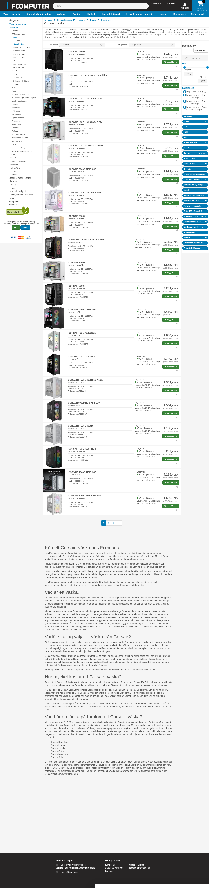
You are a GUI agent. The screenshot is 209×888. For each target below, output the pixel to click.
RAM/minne (16, 124)
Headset (15, 74)
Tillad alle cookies (183, 855)
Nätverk (13, 158)
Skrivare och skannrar (18, 161)
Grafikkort (15, 71)
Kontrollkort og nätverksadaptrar (24, 98)
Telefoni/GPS (15, 168)
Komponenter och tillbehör (21, 94)
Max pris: (203, 77)
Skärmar (15, 131)
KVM (14, 88)
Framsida (48, 20)
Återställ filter (200, 50)
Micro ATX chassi (19, 54)
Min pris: (187, 70)
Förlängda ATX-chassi (21, 47)
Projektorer (16, 121)
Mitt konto (185, 8)
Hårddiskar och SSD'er (20, 81)
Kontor (12, 198)
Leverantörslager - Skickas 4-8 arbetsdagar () (197, 102)
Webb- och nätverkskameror (22, 151)
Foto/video (14, 164)
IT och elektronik (17, 24)
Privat (16, 227)
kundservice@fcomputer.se (162, 3)
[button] (13, 14)
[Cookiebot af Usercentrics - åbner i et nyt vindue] (19, 882)
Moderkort (16, 108)
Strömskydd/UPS (18, 134)
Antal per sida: (122, 45)
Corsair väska (18, 44)
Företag (25, 227)
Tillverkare (14, 204)
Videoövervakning (18, 148)
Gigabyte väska (19, 51)
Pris (184, 64)
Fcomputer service (19, 64)
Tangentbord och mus (20, 138)
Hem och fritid (17, 77)
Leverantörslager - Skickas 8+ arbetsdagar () (197, 108)
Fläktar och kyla (18, 67)
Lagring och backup (19, 101)
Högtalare (15, 84)
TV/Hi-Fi (13, 171)
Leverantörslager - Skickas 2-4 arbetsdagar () (197, 96)
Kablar (14, 91)
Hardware (14, 27)
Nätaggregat (16, 114)
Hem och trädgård (17, 191)
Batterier (15, 31)
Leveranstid (188, 88)
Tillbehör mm (17, 141)
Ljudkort (15, 104)
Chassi (14, 37)
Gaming (12, 184)
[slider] (184, 67)
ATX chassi (17, 41)
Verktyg (15, 144)
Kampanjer (14, 201)
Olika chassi (17, 61)
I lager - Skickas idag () (196, 91)
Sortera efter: (53, 45)
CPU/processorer (18, 34)
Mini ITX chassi (19, 57)
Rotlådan (15, 128)
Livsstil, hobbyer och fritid (21, 194)
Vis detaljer (159, 882)
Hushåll (12, 188)
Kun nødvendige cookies (183, 865)
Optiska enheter (18, 118)
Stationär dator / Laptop (20, 178)
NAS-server (16, 111)
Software (13, 154)
